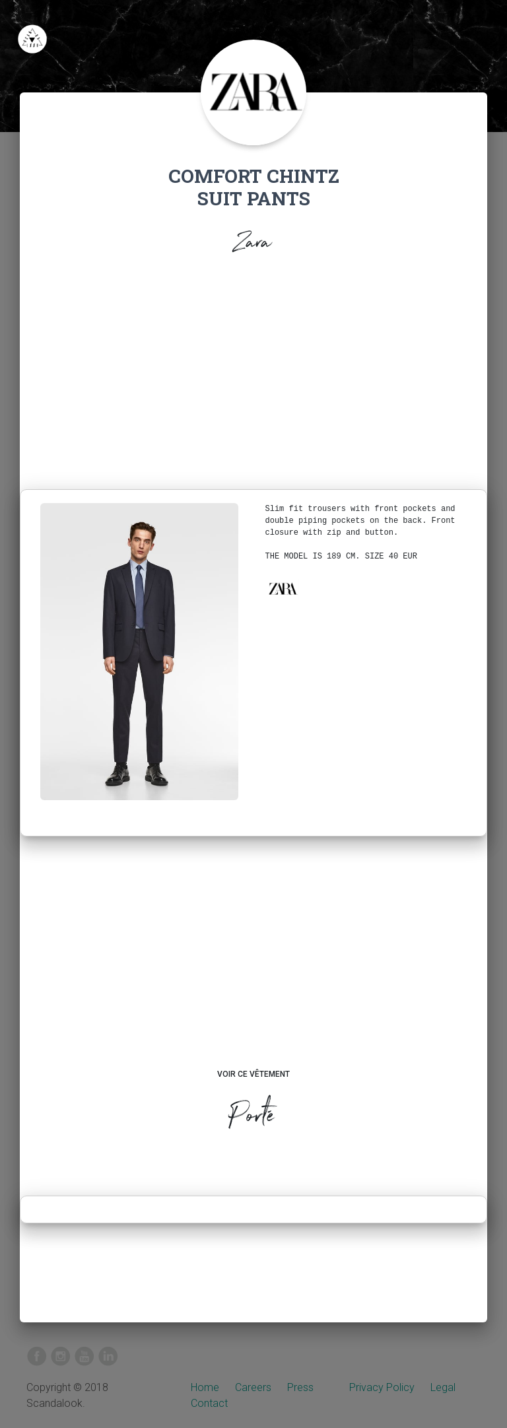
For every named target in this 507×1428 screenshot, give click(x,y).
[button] (282, 588)
